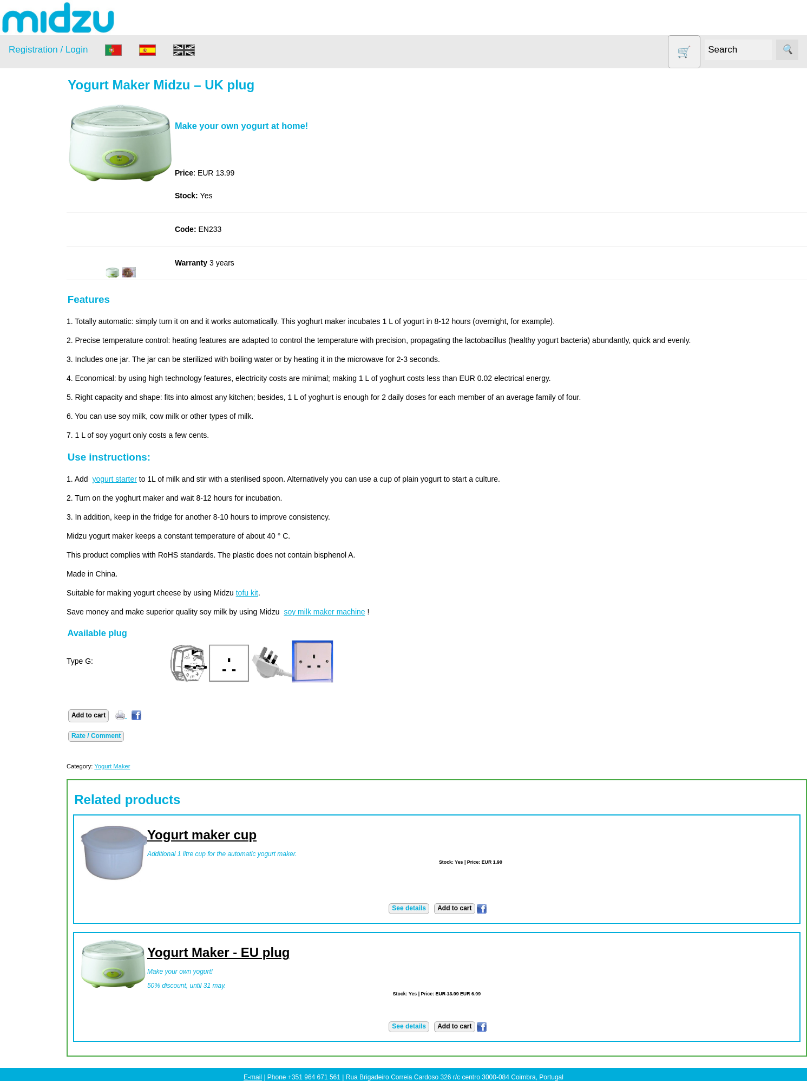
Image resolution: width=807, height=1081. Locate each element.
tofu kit (289, 592)
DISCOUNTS (45, 205)
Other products (48, 247)
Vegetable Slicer (51, 310)
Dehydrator (42, 185)
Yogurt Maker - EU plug (260, 952)
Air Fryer (37, 164)
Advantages (55, 500)
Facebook (25, 674)
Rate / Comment (137, 736)
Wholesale (26, 823)
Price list (49, 421)
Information (28, 358)
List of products (60, 898)
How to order (56, 404)
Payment (23, 530)
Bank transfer (57, 559)
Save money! (31, 719)
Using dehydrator (64, 793)
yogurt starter (156, 479)
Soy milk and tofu (53, 289)
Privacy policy (58, 483)
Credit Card (54, 576)
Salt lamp (39, 268)
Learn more (28, 928)
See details (430, 908)
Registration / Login (48, 49)
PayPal (46, 593)
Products (23, 137)
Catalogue (52, 438)
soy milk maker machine (366, 611)
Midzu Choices (59, 958)
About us (49, 388)
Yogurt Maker (46, 330)
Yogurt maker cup (243, 834)
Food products (48, 226)
